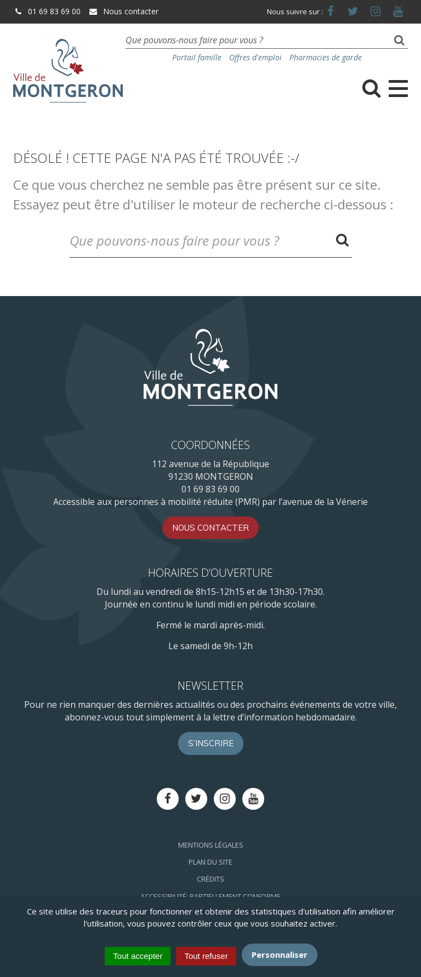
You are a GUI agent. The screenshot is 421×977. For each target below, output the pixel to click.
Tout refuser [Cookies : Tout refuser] (205, 956)
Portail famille (196, 57)
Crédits (210, 879)
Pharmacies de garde (325, 57)
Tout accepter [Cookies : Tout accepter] (137, 956)
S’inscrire (211, 743)
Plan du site (210, 862)
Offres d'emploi (255, 57)
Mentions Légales (210, 845)
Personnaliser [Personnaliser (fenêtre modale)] (280, 954)
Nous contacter (123, 11)
